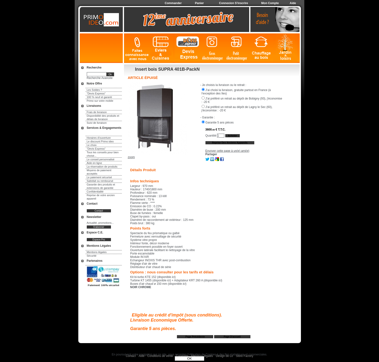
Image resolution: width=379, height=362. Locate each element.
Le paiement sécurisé (99, 177)
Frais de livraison (97, 112)
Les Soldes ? (94, 89)
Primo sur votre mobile (100, 100)
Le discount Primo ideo (100, 141)
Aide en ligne (94, 163)
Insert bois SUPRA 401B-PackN (167, 69)
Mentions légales (97, 252)
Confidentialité (95, 191)
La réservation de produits (102, 166)
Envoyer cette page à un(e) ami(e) (227, 151)
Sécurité (91, 255)
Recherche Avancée (100, 78)
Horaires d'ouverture (99, 137)
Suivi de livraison (97, 122)
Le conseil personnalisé (101, 159)
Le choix (92, 145)
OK (189, 358)
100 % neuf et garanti (99, 97)
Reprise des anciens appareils (230, 142)
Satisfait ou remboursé (100, 180)
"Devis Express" (96, 93)
